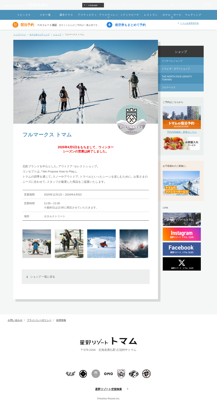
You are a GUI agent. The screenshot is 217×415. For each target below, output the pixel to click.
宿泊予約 (27, 24)
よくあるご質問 (167, 5)
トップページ (19, 34)
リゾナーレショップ (172, 61)
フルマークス (169, 87)
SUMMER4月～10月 (207, 5)
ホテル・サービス (172, 16)
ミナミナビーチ (129, 14)
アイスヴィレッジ (108, 16)
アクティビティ (87, 14)
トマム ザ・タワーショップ (176, 68)
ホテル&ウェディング (39, 34)
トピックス (24, 14)
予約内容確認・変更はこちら (182, 132)
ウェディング (193, 14)
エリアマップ (147, 5)
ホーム (112, 5)
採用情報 (61, 320)
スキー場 (45, 14)
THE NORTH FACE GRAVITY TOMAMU (177, 78)
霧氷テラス (66, 14)
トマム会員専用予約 (189, 23)
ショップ (57, 34)
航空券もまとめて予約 (130, 24)
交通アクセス (128, 5)
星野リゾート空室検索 (108, 389)
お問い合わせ (187, 5)
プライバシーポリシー (39, 320)
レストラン (151, 14)
